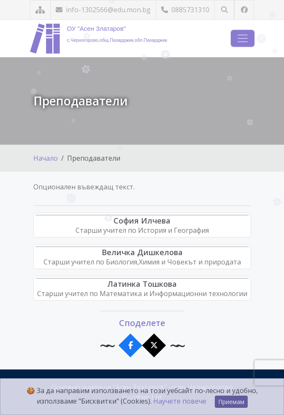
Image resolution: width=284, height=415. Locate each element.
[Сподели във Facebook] (130, 346)
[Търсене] (224, 9)
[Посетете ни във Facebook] (244, 9)
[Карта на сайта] (40, 9)
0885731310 (185, 9)
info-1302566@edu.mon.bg (103, 9)
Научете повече (179, 401)
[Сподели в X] (154, 346)
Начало (45, 158)
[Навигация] (242, 38)
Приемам (231, 402)
